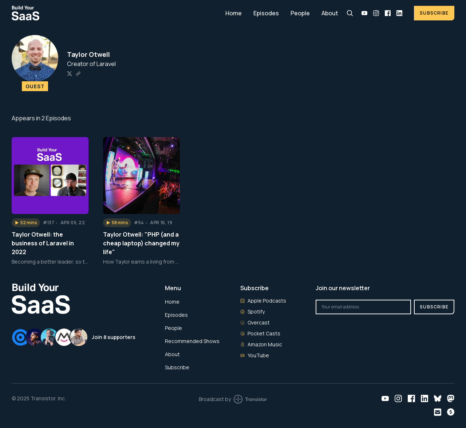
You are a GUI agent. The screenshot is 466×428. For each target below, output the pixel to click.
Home (233, 13)
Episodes (266, 13)
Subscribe (434, 13)
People (300, 13)
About (329, 13)
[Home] (114, 13)
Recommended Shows (192, 341)
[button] (26, 222)
